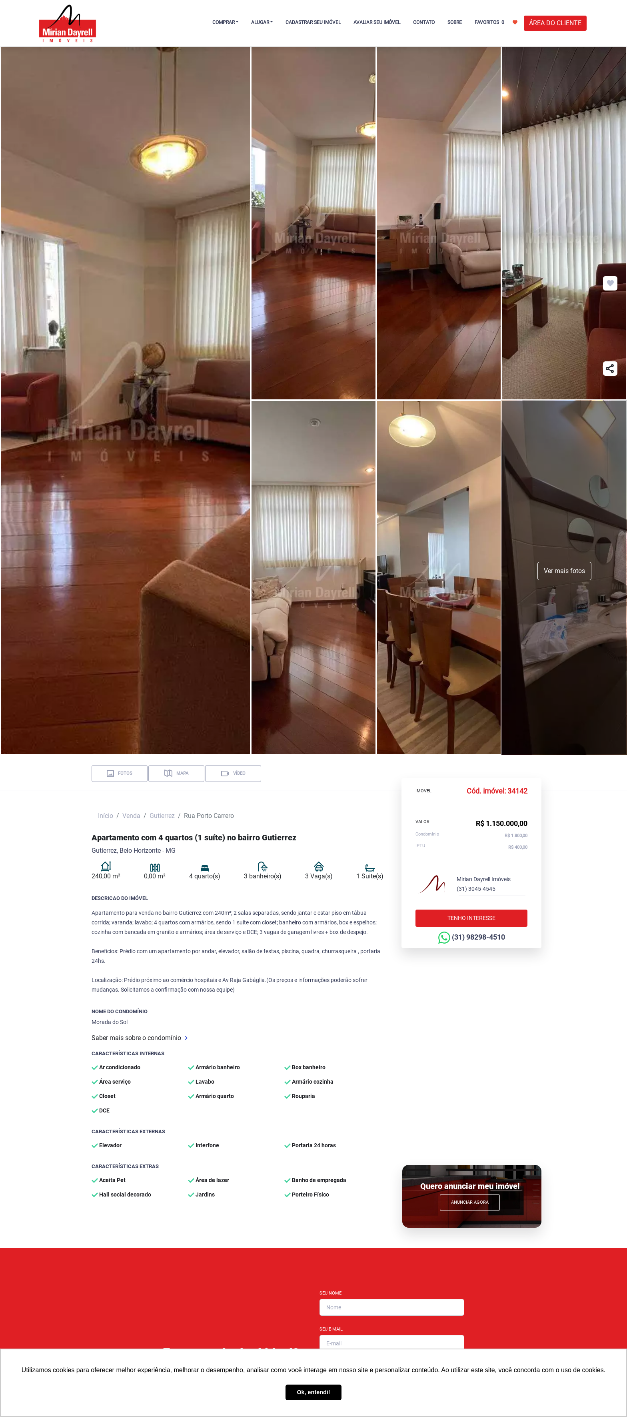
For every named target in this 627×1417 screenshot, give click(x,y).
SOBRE (454, 22)
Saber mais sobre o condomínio (140, 1038)
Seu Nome (330, 1293)
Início (105, 816)
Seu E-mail (331, 1329)
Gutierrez (162, 816)
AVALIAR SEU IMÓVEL (376, 22)
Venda (131, 816)
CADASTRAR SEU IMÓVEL (313, 22)
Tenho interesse (471, 918)
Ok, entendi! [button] (313, 1392)
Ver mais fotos (564, 571)
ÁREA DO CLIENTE (555, 23)
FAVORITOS (496, 22)
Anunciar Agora (470, 1202)
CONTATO (424, 22)
